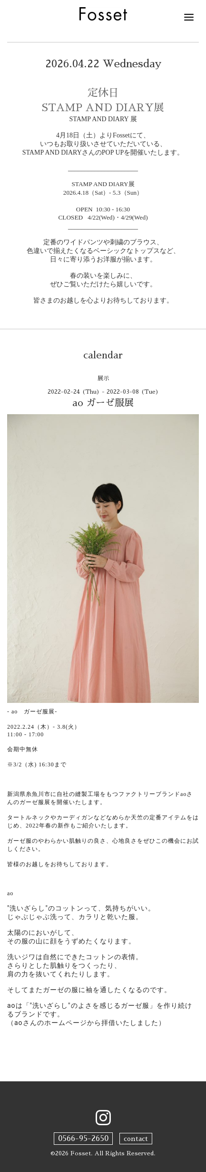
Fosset (80, 1153)
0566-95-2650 (83, 1138)
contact (136, 1138)
